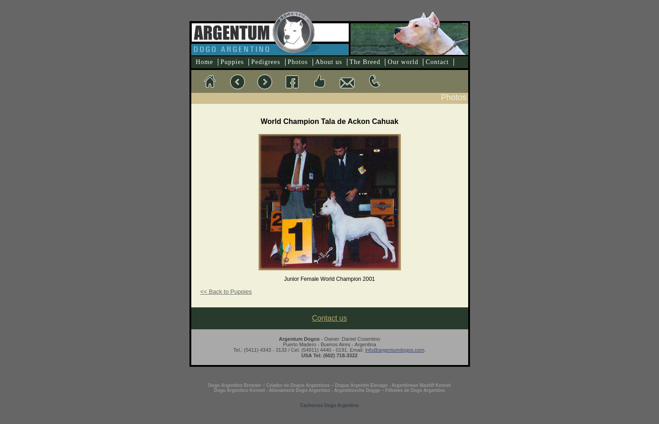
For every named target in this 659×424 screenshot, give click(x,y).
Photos (298, 62)
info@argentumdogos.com (394, 350)
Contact (437, 62)
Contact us (329, 318)
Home (204, 62)
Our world (403, 62)
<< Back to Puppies (226, 291)
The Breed (365, 62)
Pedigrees (265, 62)
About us (328, 62)
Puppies (232, 62)
